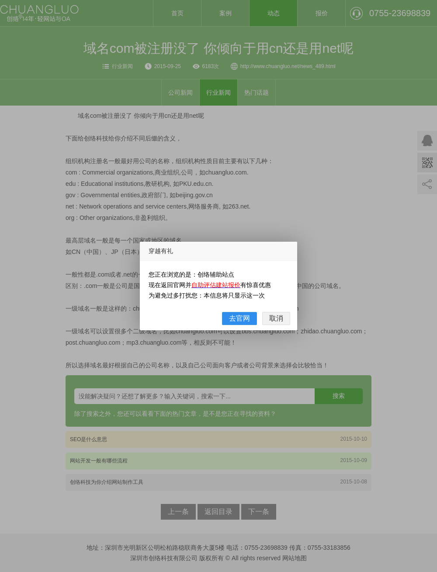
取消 (276, 318)
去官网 (239, 318)
